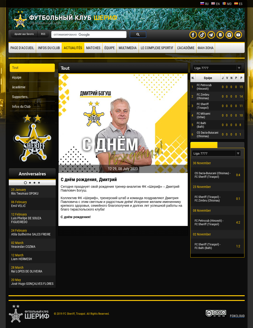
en (215, 4)
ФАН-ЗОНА (206, 48)
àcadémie (18, 87)
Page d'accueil (22, 48)
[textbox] (215, 68)
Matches (93, 48)
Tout (15, 68)
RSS (43, 34)
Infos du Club (49, 48)
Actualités (73, 48)
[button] (239, 68)
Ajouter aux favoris (24, 34)
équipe (109, 48)
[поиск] (88, 35)
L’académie (185, 48)
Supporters (20, 97)
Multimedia (128, 48)
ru (204, 4)
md (227, 4)
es (238, 4)
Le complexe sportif (157, 48)
